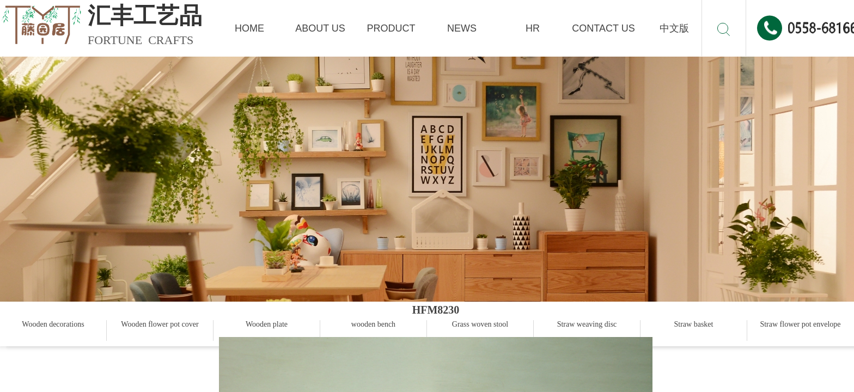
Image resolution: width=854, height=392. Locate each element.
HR (533, 28)
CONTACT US (603, 28)
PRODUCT (391, 28)
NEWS (462, 28)
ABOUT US (320, 28)
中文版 (674, 28)
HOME (249, 28)
